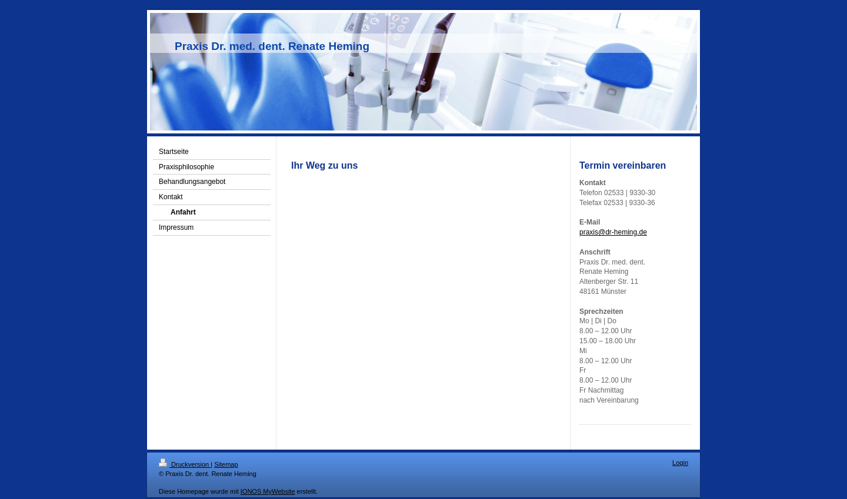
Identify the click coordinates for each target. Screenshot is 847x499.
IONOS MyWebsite (268, 491)
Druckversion (185, 464)
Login (680, 462)
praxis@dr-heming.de (613, 232)
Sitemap (226, 464)
